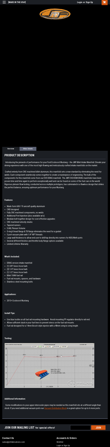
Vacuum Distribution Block (55, 408)
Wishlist (60, 442)
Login (79, 2)
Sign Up (89, 2)
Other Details (28, 149)
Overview (10, 149)
